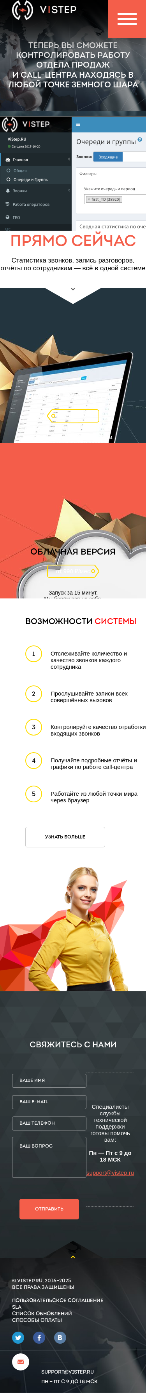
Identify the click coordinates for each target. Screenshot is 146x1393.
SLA (16, 1307)
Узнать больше (65, 837)
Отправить (49, 1209)
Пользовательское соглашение (58, 1300)
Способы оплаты (37, 1320)
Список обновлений (42, 1313)
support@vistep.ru (110, 1172)
